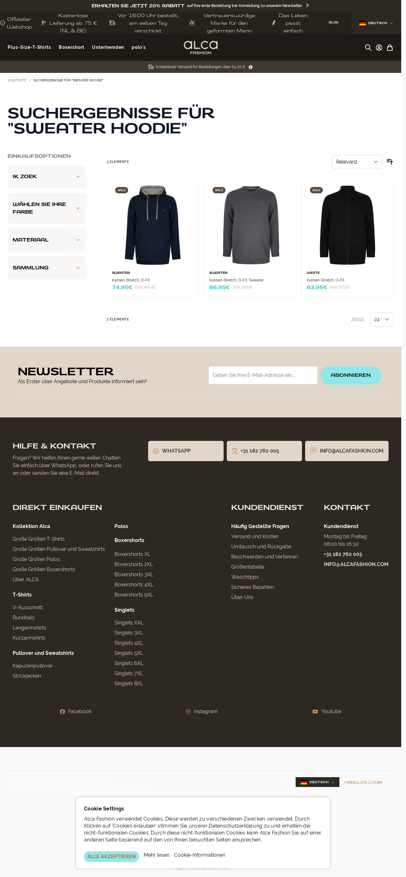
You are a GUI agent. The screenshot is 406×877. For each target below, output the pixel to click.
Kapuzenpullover (33, 666)
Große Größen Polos (36, 559)
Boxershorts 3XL (134, 574)
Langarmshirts (29, 628)
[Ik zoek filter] (47, 176)
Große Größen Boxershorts (44, 569)
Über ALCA (26, 580)
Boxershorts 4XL (134, 585)
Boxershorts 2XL (134, 564)
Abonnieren (350, 375)
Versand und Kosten (254, 536)
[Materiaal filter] (47, 240)
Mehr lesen (156, 855)
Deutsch (376, 23)
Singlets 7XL (129, 673)
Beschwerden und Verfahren (264, 557)
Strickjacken (27, 676)
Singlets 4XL (129, 643)
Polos (121, 526)
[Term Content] (250, 67)
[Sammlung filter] (47, 267)
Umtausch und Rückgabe (261, 547)
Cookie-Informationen (199, 855)
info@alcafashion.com (356, 564)
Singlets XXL (129, 623)
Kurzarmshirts (29, 638)
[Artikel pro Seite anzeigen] (382, 319)
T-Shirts (22, 595)
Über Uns (242, 597)
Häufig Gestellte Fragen (260, 526)
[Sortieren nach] (357, 162)
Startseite (17, 80)
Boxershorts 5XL (134, 595)
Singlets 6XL (129, 663)
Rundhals (24, 618)
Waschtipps (245, 577)
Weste (313, 273)
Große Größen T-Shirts (39, 539)
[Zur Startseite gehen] (201, 47)
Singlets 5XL (129, 653)
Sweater (121, 273)
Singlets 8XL (129, 683)
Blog (286, 782)
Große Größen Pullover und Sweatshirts (59, 549)
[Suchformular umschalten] (368, 47)
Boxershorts (129, 540)
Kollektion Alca (31, 526)
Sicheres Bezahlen (252, 587)
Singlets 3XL (129, 633)
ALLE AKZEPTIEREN (111, 857)
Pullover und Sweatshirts (43, 653)
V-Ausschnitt (28, 607)
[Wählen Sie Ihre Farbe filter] (47, 208)
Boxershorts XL (132, 554)
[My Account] (379, 47)
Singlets (124, 610)
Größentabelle (247, 567)
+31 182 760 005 (343, 554)
